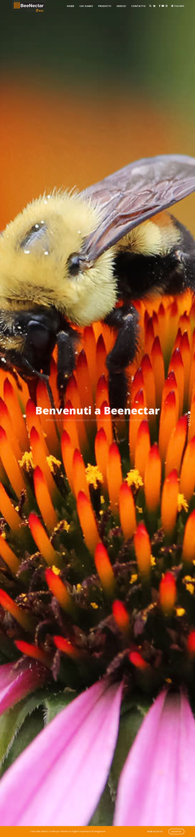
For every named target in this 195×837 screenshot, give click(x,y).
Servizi (121, 5)
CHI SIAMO (86, 5)
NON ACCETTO (155, 831)
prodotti (104, 5)
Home (70, 5)
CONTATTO (138, 5)
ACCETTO (176, 831)
